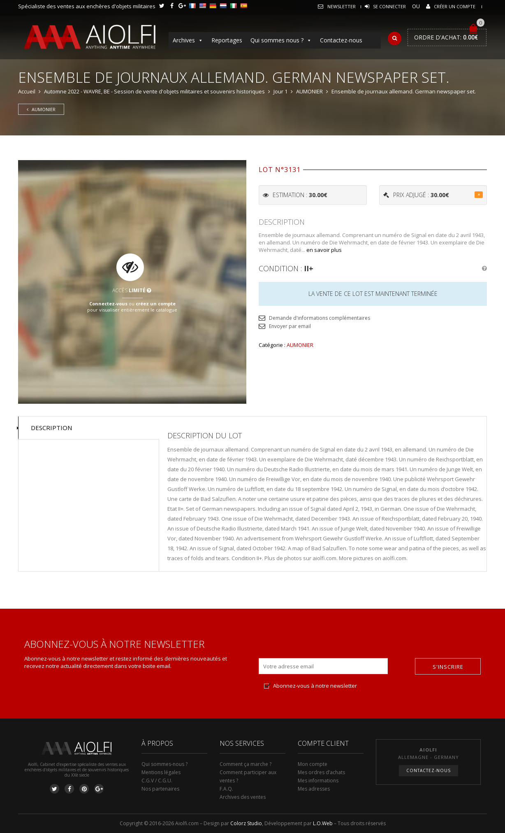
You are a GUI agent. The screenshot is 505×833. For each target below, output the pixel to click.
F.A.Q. (226, 788)
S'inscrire (448, 666)
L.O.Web (323, 823)
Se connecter (389, 6)
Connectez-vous (108, 303)
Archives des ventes (243, 796)
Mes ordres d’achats (321, 772)
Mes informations (318, 780)
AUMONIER (309, 91)
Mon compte (312, 764)
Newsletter (341, 6)
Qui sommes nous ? (281, 40)
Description (51, 427)
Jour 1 (280, 91)
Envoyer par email (290, 326)
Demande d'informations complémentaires (319, 317)
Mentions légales (161, 772)
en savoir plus (324, 250)
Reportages (226, 40)
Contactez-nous (341, 40)
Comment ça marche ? (245, 764)
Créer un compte (454, 6)
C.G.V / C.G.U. (156, 780)
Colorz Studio (246, 823)
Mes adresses (314, 788)
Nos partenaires (160, 788)
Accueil (26, 91)
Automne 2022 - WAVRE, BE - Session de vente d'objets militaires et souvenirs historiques (154, 91)
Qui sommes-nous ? (164, 764)
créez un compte (156, 303)
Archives (188, 40)
